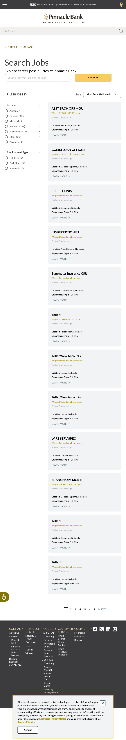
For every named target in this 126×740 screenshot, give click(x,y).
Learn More (59, 135)
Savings (48, 639)
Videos (29, 653)
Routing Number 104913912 (15, 661)
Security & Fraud (30, 637)
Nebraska (79, 632)
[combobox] (59, 30)
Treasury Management (50, 691)
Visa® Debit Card (47, 676)
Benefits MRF (15, 641)
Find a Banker (62, 644)
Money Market (48, 668)
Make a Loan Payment (48, 653)
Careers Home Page (20, 47)
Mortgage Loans (49, 645)
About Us (14, 632)
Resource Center (32, 630)
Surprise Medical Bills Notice (15, 651)
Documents (31, 642)
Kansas (78, 639)
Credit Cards (47, 684)
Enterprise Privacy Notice (52, 718)
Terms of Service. (26, 722)
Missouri (79, 636)
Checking (49, 636)
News (28, 645)
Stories (29, 649)
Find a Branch (121, 4)
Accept (28, 729)
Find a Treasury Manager (63, 651)
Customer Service (65, 630)
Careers (13, 636)
